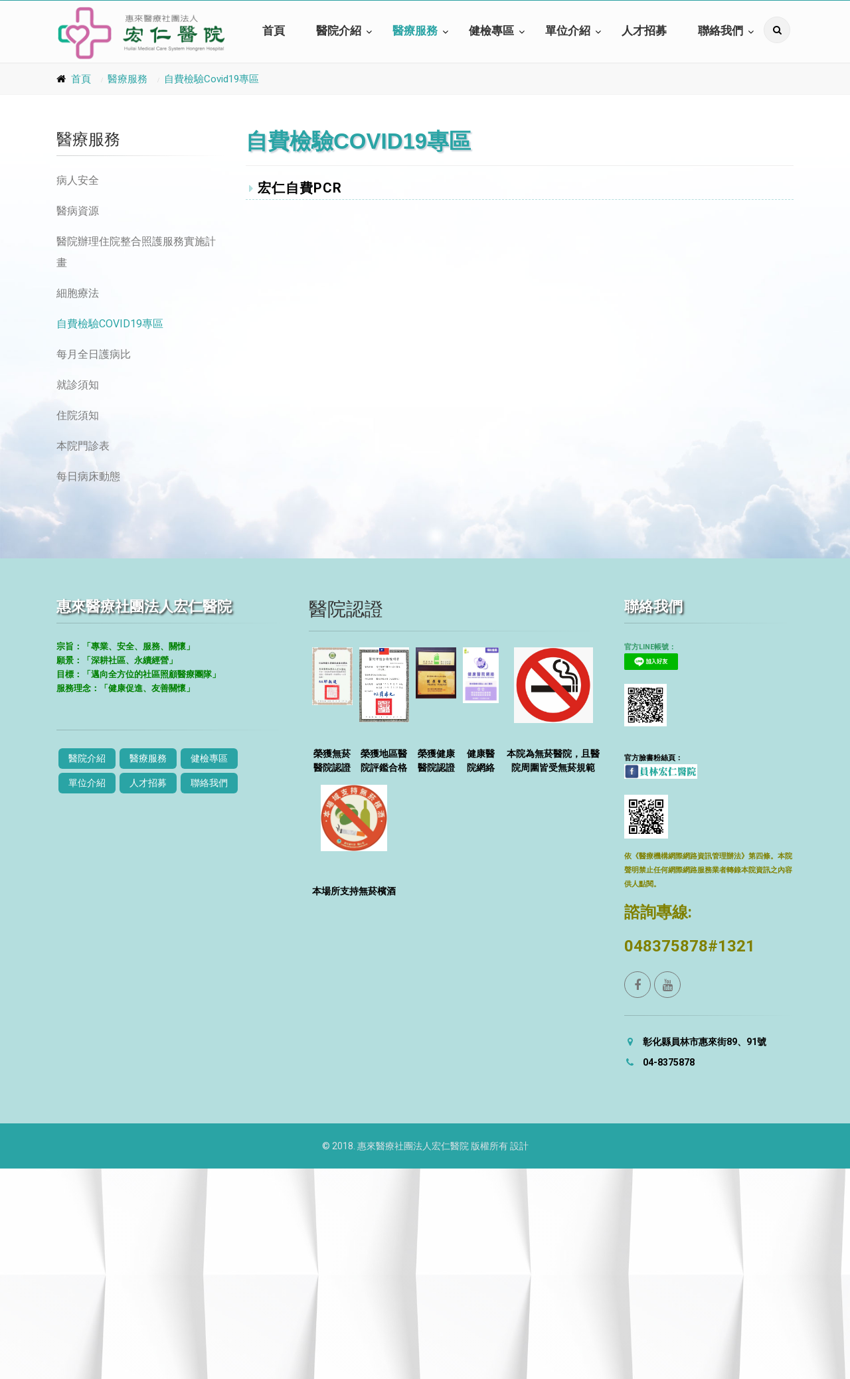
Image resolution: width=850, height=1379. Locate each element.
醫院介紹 (338, 31)
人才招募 (644, 31)
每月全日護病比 (93, 354)
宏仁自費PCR (295, 188)
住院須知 (77, 415)
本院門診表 (83, 446)
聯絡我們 (720, 31)
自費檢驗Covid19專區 (211, 79)
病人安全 (77, 180)
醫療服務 (415, 31)
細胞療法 (77, 293)
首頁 (273, 31)
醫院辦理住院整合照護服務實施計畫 (136, 252)
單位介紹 (567, 31)
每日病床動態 (88, 476)
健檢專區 (491, 31)
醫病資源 (77, 210)
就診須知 (77, 384)
